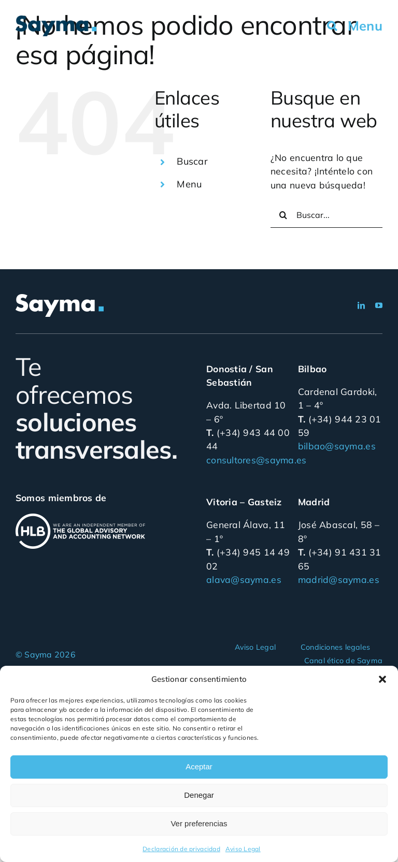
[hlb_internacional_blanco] (80, 517)
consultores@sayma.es (256, 459)
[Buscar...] (326, 215)
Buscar (192, 161)
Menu (189, 184)
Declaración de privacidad (181, 849)
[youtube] (378, 305)
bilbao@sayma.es (337, 445)
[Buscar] (283, 215)
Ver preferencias (198, 823)
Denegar (199, 795)
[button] (382, 679)
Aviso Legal (243, 849)
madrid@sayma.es (338, 579)
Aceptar (199, 766)
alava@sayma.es (243, 579)
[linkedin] (361, 305)
